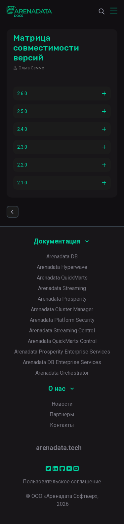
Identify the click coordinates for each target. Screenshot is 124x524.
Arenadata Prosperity (62, 299)
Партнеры (62, 414)
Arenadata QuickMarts (62, 278)
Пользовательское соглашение (62, 481)
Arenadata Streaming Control (62, 330)
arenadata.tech (59, 448)
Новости (62, 404)
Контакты (62, 425)
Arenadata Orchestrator (62, 373)
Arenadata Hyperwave (62, 267)
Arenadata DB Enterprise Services (62, 362)
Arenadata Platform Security (62, 320)
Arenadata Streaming (62, 288)
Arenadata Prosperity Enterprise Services (62, 352)
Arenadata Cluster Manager (62, 309)
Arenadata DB (62, 256)
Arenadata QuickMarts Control (62, 341)
